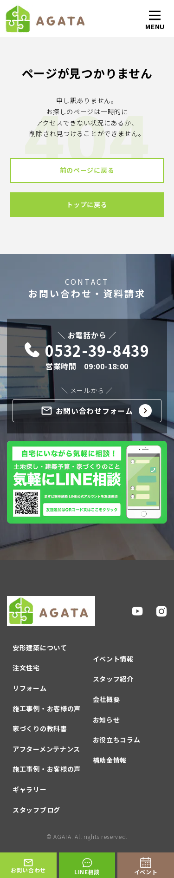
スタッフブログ (36, 809)
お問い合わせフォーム (96, 410)
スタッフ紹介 (113, 678)
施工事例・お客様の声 (47, 708)
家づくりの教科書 (40, 728)
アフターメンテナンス (46, 749)
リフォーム (30, 688)
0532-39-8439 (87, 350)
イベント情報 (113, 658)
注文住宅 (26, 667)
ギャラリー (30, 789)
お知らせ (106, 719)
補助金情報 (110, 760)
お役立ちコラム (117, 739)
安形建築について (40, 647)
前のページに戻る (87, 170)
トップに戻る (86, 204)
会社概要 (106, 699)
